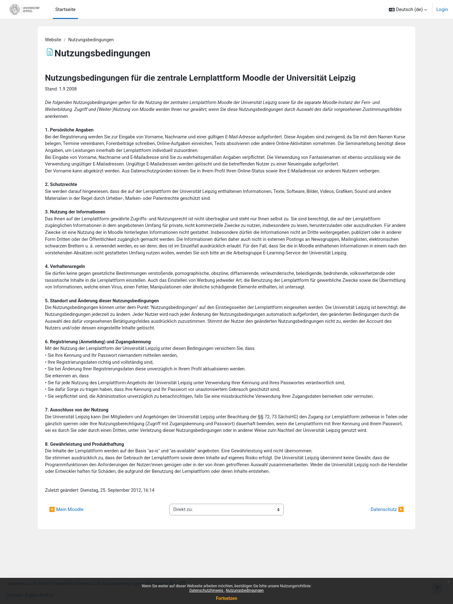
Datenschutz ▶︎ (387, 539)
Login (442, 9)
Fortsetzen (226, 598)
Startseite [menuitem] (65, 9)
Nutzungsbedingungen (245, 590)
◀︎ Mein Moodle (66, 539)
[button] (408, 9)
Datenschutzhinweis (206, 590)
